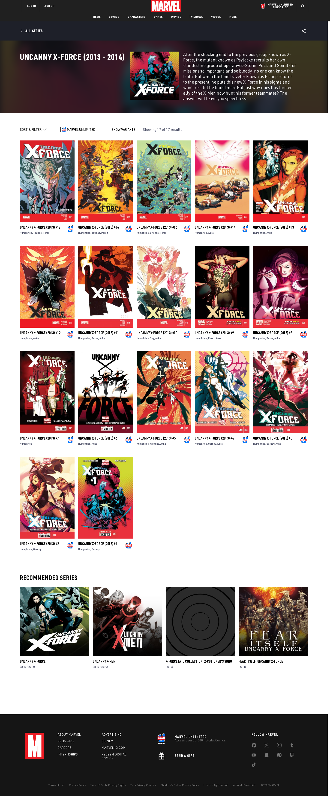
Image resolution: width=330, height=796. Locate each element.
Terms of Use (56, 785)
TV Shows (196, 16)
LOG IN (31, 6)
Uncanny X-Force (32, 692)
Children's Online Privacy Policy (180, 785)
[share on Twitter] (266, 746)
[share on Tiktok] (254, 765)
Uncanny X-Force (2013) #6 (97, 469)
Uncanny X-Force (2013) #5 (156, 469)
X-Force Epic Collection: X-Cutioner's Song (199, 692)
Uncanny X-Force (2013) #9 (214, 363)
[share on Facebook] (254, 746)
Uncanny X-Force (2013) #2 (39, 574)
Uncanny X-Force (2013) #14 (215, 258)
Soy (152, 369)
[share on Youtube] (254, 756)
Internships (68, 754)
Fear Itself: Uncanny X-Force (261, 692)
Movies (176, 16)
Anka (211, 263)
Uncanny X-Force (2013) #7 (39, 469)
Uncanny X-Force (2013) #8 (272, 363)
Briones (154, 263)
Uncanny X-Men (104, 692)
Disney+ (108, 741)
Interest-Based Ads (244, 785)
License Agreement (216, 785)
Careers (65, 747)
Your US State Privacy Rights (108, 785)
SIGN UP (49, 6)
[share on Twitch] (292, 756)
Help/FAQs (66, 741)
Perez (46, 263)
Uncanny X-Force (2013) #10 (157, 363)
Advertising (112, 734)
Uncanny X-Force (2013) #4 (214, 469)
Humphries (26, 263)
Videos (216, 16)
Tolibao (37, 263)
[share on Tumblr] (292, 746)
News (97, 16)
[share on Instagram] (279, 746)
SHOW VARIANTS (123, 160)
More (233, 16)
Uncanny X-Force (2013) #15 (157, 258)
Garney (212, 474)
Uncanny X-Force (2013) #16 (98, 258)
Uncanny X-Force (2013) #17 (40, 258)
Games (158, 16)
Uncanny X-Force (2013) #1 (97, 574)
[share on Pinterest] (279, 756)
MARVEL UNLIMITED (81, 160)
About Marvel (69, 734)
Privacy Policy (77, 785)
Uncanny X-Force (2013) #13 (273, 258)
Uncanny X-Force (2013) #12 (40, 363)
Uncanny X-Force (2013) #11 (98, 363)
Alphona (154, 474)
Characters (137, 16)
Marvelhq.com (114, 747)
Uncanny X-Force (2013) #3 (272, 469)
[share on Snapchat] (266, 756)
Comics (114, 16)
